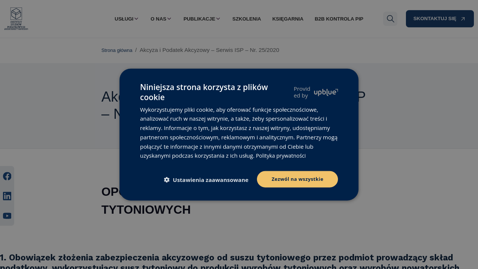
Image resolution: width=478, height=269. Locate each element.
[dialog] (239, 134)
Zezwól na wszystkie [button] (295, 178)
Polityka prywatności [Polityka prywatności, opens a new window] (282, 154)
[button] (205, 179)
